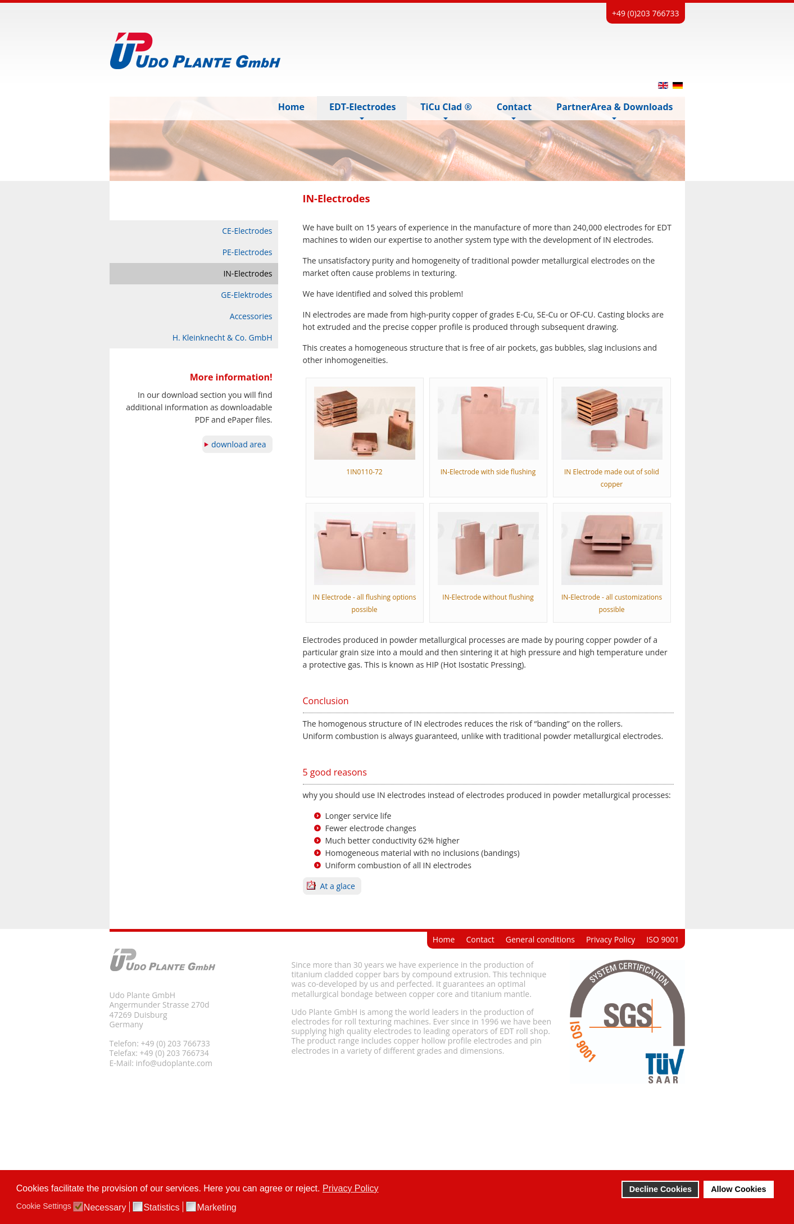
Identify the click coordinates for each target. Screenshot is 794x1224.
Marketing (216, 1207)
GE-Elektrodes (246, 294)
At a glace (337, 886)
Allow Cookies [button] (738, 1189)
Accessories (251, 316)
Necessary (105, 1207)
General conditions (540, 939)
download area (238, 444)
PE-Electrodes (248, 252)
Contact (480, 939)
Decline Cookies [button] (660, 1189)
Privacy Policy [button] (351, 1188)
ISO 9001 (662, 939)
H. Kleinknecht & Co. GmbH (223, 337)
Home (444, 939)
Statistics (161, 1207)
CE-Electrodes (247, 230)
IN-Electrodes (247, 273)
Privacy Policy (610, 939)
